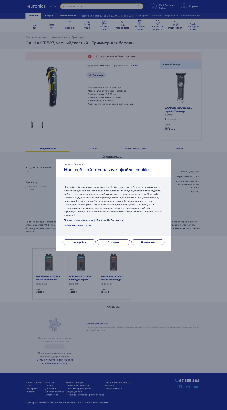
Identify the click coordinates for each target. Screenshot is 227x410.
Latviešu (68, 164)
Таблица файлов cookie (77, 225)
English (79, 164)
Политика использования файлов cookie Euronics (94, 220)
